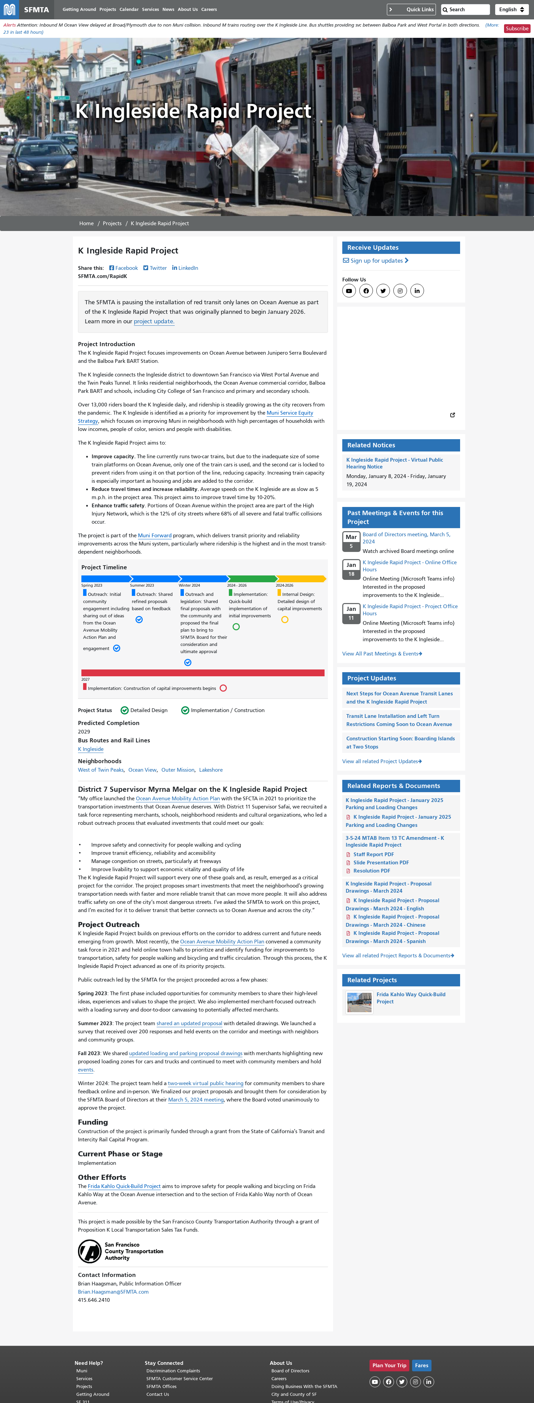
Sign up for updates (377, 260)
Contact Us (157, 1394)
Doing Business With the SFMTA (304, 1386)
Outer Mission (177, 770)
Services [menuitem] (150, 9)
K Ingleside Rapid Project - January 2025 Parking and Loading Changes (394, 804)
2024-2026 (284, 585)
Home (86, 223)
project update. (154, 321)
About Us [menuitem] (188, 9)
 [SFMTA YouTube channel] (349, 291)
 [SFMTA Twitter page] (383, 291)
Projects (112, 223)
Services (84, 1379)
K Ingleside (91, 749)
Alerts (9, 25)
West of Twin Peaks (101, 770)
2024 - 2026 (237, 585)
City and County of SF (294, 1394)
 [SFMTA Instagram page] (400, 291)
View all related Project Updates (380, 761)
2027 (85, 679)
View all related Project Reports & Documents (396, 956)
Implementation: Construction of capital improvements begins (154, 687)
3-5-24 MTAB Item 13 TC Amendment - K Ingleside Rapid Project (395, 841)
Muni (81, 1371)
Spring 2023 (91, 585)
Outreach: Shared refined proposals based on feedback (152, 607)
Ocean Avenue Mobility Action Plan (178, 799)
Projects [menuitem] (107, 9)
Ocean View (142, 770)
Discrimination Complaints (173, 1371)
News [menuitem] (168, 9)
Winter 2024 (189, 585)
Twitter (158, 268)
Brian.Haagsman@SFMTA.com (113, 1292)
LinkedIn (188, 268)
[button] (512, 9)
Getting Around (92, 1394)
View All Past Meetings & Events (380, 654)
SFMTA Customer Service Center (179, 1379)
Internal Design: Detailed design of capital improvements (300, 607)
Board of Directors (290, 1371)
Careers (278, 1379)
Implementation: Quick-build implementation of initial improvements (250, 610)
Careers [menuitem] (209, 9)
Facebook (126, 268)
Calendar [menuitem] (129, 9)
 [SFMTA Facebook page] (366, 291)
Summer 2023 (142, 585)
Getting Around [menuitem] (79, 9)
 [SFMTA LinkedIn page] (417, 291)
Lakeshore (211, 770)
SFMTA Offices (161, 1386)
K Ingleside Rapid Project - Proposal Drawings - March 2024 (388, 887)
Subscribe (517, 29)
